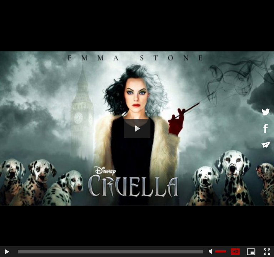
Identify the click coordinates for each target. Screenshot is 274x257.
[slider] (110, 251)
